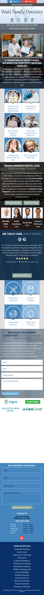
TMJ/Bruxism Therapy (22, 564)
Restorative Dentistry (22, 566)
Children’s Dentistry (22, 561)
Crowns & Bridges (22, 572)
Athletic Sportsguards (22, 569)
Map (32, 20)
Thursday (14, 531)
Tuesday (13, 526)
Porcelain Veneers (22, 584)
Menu (12, 20)
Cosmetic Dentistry (22, 575)
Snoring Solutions (22, 578)
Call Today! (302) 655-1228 (22, 28)
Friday (13, 533)
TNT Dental (22, 591)
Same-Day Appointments (22, 4)
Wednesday (14, 529)
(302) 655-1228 (22, 521)
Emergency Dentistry (22, 587)
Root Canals (22, 552)
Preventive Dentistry (22, 549)
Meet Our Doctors (13, 202)
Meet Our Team (31, 202)
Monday (13, 524)
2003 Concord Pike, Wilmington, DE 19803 (22, 25)
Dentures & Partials (22, 581)
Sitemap (21, 590)
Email (25, 20)
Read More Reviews (22, 275)
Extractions (22, 558)
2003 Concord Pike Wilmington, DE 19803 (22, 517)
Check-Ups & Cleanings (22, 555)
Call (18, 20)
